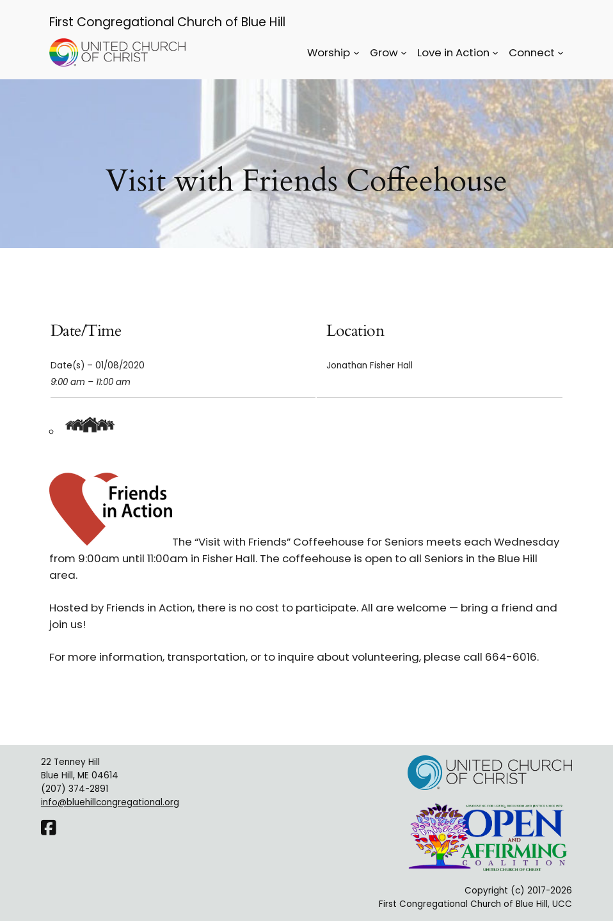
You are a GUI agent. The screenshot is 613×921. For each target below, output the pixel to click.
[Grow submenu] (404, 52)
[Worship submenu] (356, 52)
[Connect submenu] (560, 52)
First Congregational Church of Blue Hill (167, 22)
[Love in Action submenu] (495, 52)
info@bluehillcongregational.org (110, 802)
